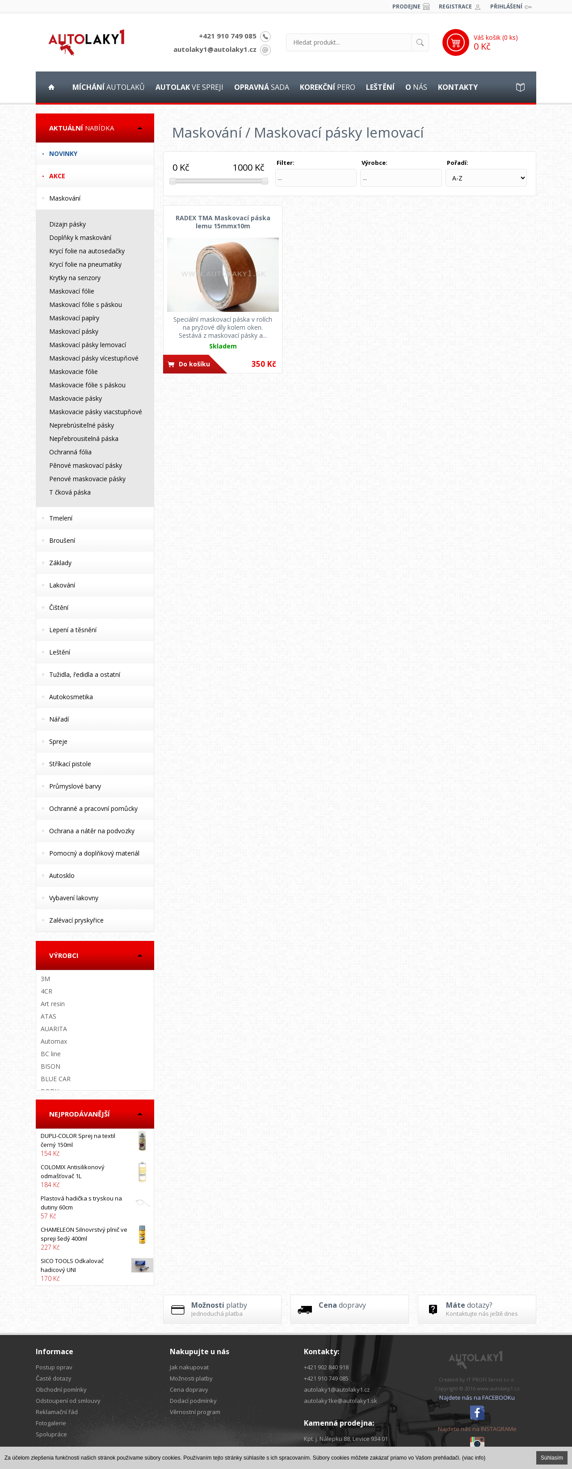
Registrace (455, 6)
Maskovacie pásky (75, 398)
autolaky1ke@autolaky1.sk (340, 1401)
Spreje (58, 741)
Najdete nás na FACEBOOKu (477, 1397)
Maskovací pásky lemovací (87, 344)
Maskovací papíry (74, 318)
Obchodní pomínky (61, 1389)
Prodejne (406, 6)
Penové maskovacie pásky (87, 478)
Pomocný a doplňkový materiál (94, 853)
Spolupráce (51, 1434)
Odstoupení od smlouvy (68, 1401)
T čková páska (70, 492)
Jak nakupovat (189, 1367)
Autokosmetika (71, 697)
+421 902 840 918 (326, 1367)
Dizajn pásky (67, 224)
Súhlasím (552, 1458)
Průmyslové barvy (75, 786)
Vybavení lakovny (73, 898)
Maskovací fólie (71, 291)
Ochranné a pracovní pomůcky (93, 808)
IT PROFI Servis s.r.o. (491, 1379)
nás (416, 87)
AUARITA (54, 1028)
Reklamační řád (57, 1412)
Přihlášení (506, 6)
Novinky (63, 153)
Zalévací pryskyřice (76, 920)
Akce (57, 176)
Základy (60, 562)
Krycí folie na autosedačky (87, 251)
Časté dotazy (54, 1378)
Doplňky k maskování (80, 237)
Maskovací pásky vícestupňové (94, 358)
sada (261, 87)
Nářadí (59, 719)
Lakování (62, 585)
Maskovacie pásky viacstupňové (95, 411)
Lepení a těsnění (73, 629)
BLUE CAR (56, 1078)
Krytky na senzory (75, 277)
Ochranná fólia (70, 452)
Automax (54, 1041)
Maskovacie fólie (73, 371)
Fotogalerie (51, 1423)
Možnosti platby (191, 1378)
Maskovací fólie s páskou (85, 304)
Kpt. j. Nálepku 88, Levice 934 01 (346, 1439)
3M (45, 978)
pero (327, 87)
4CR (46, 991)
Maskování (64, 198)
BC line (51, 1053)
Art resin (53, 1003)
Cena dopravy (189, 1389)
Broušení (62, 540)
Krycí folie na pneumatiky (85, 264)
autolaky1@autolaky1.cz (215, 49)
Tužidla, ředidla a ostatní (84, 674)
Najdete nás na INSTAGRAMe (477, 1429)
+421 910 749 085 (228, 35)
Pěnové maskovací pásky (85, 465)
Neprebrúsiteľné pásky (81, 425)
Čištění (58, 607)
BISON (50, 1066)
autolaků (108, 87)
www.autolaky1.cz (498, 1388)
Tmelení (60, 518)
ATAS (48, 1016)
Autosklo (62, 875)
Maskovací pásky (73, 331)
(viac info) (473, 1458)
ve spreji (189, 87)
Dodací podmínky (193, 1401)
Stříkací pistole (70, 764)
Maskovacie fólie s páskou (87, 385)
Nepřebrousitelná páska (83, 438)
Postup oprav (54, 1367)
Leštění (59, 652)
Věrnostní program (195, 1412)
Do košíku (194, 364)
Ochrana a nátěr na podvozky (92, 831)
